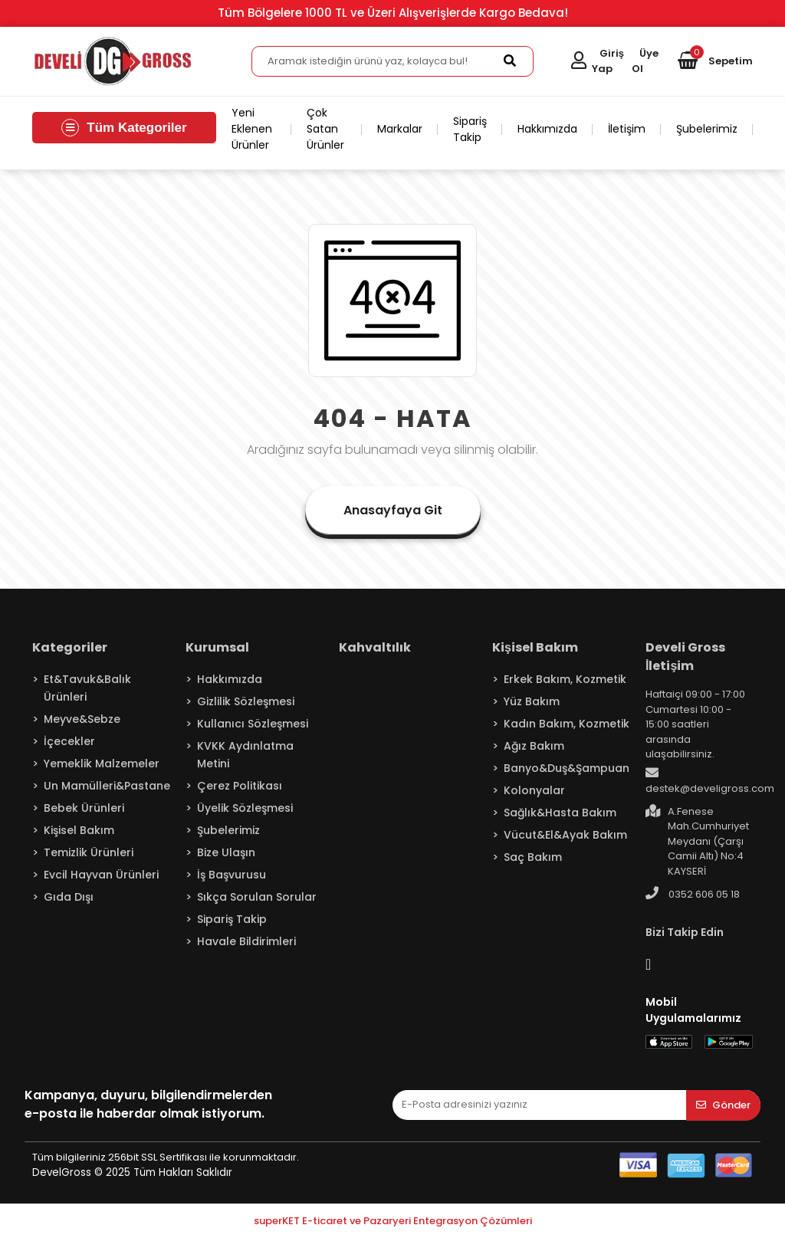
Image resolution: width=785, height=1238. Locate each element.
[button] (715, 61)
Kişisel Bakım (79, 830)
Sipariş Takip (470, 129)
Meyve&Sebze (82, 719)
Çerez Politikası (239, 785)
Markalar (399, 128)
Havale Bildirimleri (246, 941)
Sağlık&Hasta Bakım (560, 812)
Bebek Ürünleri (84, 808)
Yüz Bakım (532, 701)
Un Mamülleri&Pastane (107, 785)
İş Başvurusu (231, 874)
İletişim (626, 128)
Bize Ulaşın (226, 852)
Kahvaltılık (375, 647)
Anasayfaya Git (392, 510)
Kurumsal (217, 647)
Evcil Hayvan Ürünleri (101, 874)
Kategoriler (69, 647)
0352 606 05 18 (692, 893)
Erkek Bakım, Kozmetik (565, 679)
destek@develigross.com (709, 781)
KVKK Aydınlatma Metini (245, 754)
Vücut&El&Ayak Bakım (565, 834)
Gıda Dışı (69, 897)
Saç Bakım (533, 857)
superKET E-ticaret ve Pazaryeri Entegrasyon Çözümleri (393, 1220)
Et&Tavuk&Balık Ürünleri (87, 688)
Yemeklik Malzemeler (101, 763)
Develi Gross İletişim (685, 657)
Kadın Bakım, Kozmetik (566, 723)
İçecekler (69, 741)
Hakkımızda (547, 128)
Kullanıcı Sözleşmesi (252, 723)
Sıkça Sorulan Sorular (257, 897)
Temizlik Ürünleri (88, 852)
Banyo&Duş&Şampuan (566, 768)
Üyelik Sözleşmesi (245, 808)
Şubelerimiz (706, 128)
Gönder (723, 1105)
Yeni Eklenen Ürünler (252, 129)
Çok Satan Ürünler (325, 129)
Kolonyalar (534, 790)
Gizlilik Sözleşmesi (245, 701)
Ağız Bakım (534, 746)
